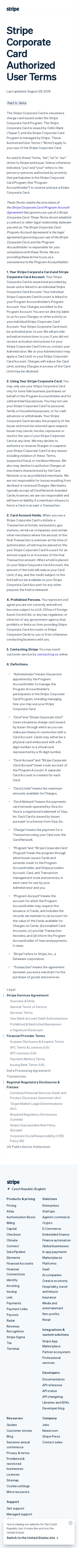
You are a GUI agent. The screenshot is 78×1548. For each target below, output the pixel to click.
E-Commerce (51, 1228)
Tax (9, 1343)
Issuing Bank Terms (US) (27, 1065)
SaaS (46, 1269)
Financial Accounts (20, 1263)
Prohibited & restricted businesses (16, 1464)
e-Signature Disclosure (26, 1030)
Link (9, 1297)
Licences (13, 1474)
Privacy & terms (18, 1453)
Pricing (11, 1205)
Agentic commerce (56, 1217)
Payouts (13, 1315)
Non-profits (50, 1314)
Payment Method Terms (27, 1059)
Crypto (47, 1223)
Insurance (49, 1297)
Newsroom (50, 1430)
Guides (12, 1425)
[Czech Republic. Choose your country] (26, 1188)
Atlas (10, 1211)
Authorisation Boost (21, 1217)
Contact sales (52, 1442)
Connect (13, 1246)
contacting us (47, 654)
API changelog (52, 1396)
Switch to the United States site (33, 1538)
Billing (11, 1223)
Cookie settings (18, 1486)
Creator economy (55, 1281)
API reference (52, 1385)
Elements (13, 1257)
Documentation (53, 1379)
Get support (15, 1508)
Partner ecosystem (56, 1352)
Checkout (14, 1234)
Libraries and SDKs (55, 1402)
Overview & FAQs (22, 1001)
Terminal (13, 1348)
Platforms (49, 1263)
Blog (10, 1436)
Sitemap (13, 1480)
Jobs (45, 1425)
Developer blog (53, 1408)
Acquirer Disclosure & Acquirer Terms (37, 1041)
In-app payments (54, 1252)
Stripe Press (51, 1436)
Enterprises (50, 1205)
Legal (11, 989)
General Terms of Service (28, 1007)
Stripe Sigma (16, 1337)
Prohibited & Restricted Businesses (35, 1024)
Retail (46, 1320)
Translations (16, 1076)
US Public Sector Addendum (28, 1147)
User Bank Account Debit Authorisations (39, 1018)
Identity (12, 1280)
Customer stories (19, 1430)
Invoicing (13, 1286)
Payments (14, 1303)
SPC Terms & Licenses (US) (30, 1047)
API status (49, 1391)
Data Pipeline (16, 1252)
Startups (48, 1211)
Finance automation (56, 1240)
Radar (11, 1320)
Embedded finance (56, 1234)
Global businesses (55, 1246)
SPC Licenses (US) (23, 1053)
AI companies (52, 1275)
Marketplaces (52, 1257)
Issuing (12, 1291)
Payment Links (17, 1309)
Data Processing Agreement (29, 1070)
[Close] (70, 1524)
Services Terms (21, 1012)
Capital (12, 1228)
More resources (18, 1492)
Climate (12, 1240)
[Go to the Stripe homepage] (11, 1182)
